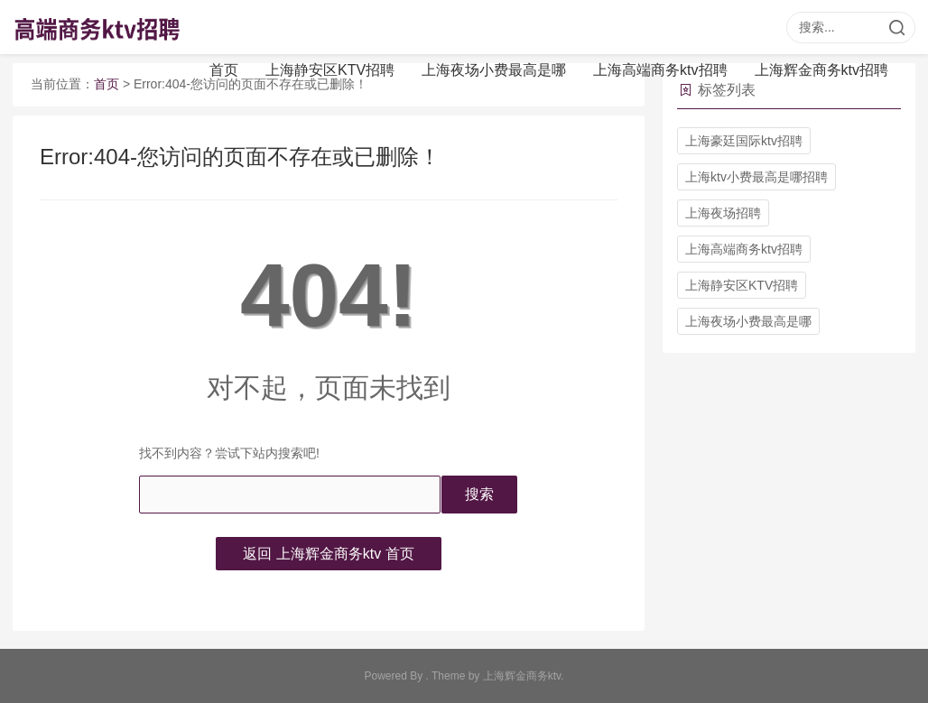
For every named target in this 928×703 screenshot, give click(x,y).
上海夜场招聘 (723, 213)
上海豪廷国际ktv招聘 (744, 141)
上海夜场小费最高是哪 (494, 70)
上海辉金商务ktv (522, 676)
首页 (223, 70)
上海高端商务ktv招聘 (660, 70)
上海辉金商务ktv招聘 (821, 70)
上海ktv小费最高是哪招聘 (756, 177)
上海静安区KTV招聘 (329, 70)
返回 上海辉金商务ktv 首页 (328, 553)
